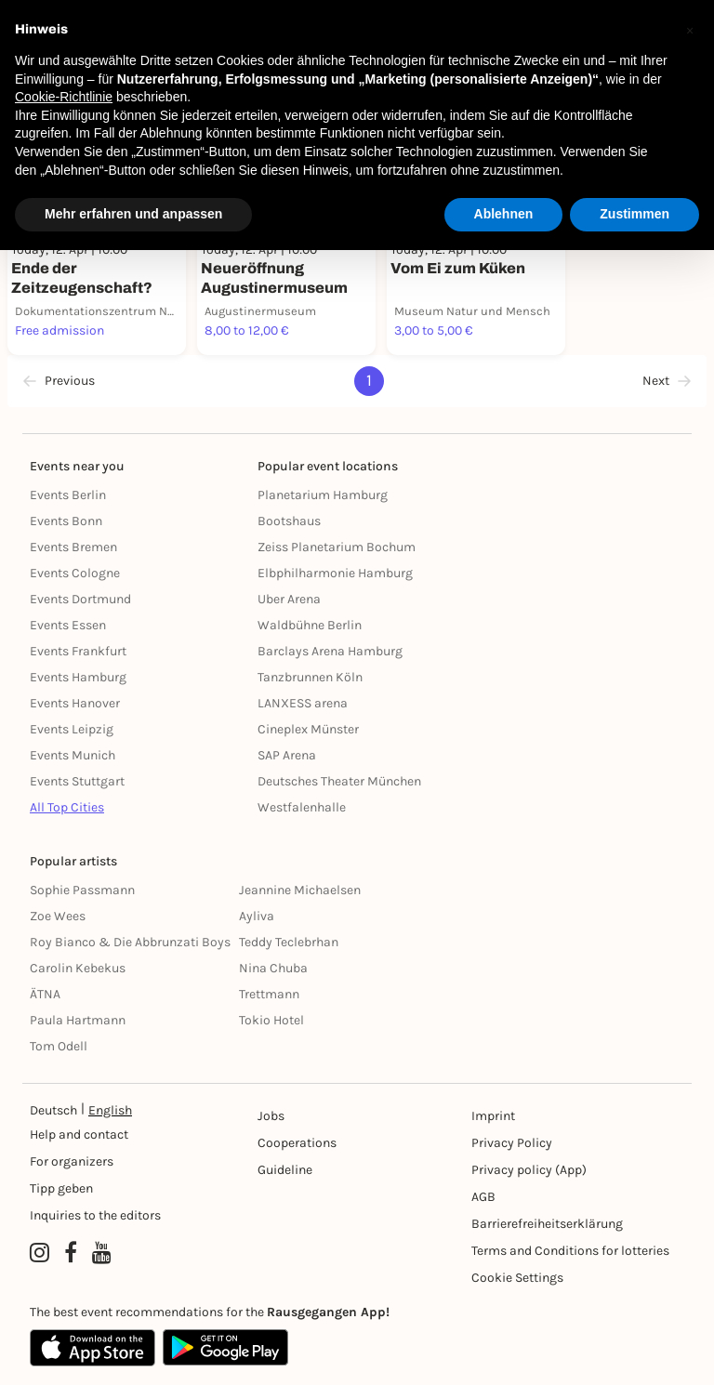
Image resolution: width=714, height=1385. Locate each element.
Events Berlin (68, 495)
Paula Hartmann (78, 1020)
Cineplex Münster (308, 729)
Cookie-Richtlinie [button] (63, 96)
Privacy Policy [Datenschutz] (511, 1143)
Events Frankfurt (78, 651)
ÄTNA (45, 994)
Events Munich (72, 755)
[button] (690, 30)
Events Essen (68, 625)
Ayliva (256, 916)
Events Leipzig (71, 729)
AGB (483, 1197)
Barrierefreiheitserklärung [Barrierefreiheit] (547, 1224)
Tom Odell (58, 1046)
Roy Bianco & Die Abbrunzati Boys (130, 942)
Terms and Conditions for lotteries (570, 1251)
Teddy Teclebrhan (288, 942)
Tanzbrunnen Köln (310, 677)
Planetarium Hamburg (323, 495)
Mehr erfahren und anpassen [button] (133, 213)
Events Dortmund (80, 599)
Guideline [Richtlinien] (285, 1170)
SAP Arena (287, 755)
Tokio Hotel (271, 1020)
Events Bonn (66, 521)
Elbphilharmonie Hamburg (335, 573)
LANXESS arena (303, 703)
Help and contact (79, 1134)
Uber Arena (289, 599)
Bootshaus (289, 521)
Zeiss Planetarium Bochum (337, 547)
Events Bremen (73, 547)
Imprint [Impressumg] (493, 1116)
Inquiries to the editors (95, 1215)
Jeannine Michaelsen (300, 890)
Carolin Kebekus (78, 968)
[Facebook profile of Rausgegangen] (70, 1253)
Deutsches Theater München (339, 781)
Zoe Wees (58, 916)
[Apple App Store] (92, 1347)
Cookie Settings (517, 1278)
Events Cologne (75, 573)
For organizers (71, 1161)
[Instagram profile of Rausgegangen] (39, 1253)
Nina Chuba (273, 968)
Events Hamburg (78, 677)
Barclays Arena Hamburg (330, 651)
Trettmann (269, 994)
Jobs (271, 1116)
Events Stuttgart (77, 781)
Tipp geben (61, 1188)
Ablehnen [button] (504, 213)
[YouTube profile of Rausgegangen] (102, 1253)
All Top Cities (67, 807)
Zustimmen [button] (634, 213)
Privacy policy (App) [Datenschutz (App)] (529, 1170)
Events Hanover (75, 703)
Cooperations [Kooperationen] (297, 1143)
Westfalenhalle (302, 807)
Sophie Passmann (82, 890)
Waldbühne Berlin (310, 625)
